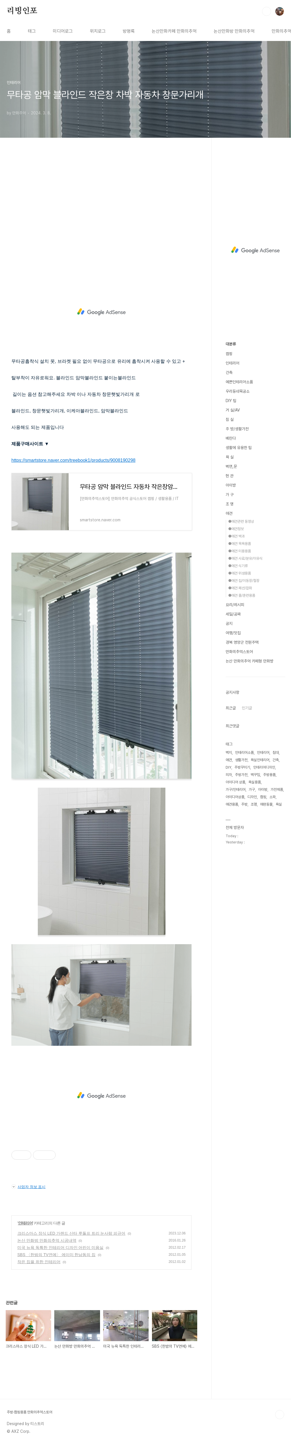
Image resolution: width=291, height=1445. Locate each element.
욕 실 (230, 457)
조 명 (230, 504)
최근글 (231, 708)
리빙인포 (22, 11)
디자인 (252, 797)
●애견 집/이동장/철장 (243, 581)
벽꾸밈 (255, 775)
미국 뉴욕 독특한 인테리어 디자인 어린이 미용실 (60, 1247)
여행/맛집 (233, 633)
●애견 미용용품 (239, 551)
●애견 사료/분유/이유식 (245, 558)
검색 (266, 11)
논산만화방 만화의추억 (234, 31)
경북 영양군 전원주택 (242, 642)
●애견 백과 (236, 536)
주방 (244, 804)
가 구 (230, 494)
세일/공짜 (233, 614)
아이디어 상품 (235, 782)
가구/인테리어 (236, 789)
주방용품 (269, 775)
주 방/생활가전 (237, 429)
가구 (252, 789)
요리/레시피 (235, 604)
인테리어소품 (244, 752)
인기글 (247, 708)
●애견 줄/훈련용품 (241, 595)
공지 (229, 623)
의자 (229, 775)
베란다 (231, 438)
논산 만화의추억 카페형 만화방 (249, 661)
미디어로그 (63, 31)
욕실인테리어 (260, 760)
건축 (229, 372)
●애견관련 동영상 (241, 521)
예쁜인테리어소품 (239, 382)
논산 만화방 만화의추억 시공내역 (46, 1240)
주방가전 (241, 775)
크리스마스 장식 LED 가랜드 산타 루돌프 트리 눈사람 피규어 (71, 1233)
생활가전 (241, 760)
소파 (272, 797)
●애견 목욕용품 (239, 544)
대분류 (231, 344)
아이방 (231, 485)
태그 (32, 31)
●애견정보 (236, 529)
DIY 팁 (231, 400)
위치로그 (98, 31)
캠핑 (229, 353)
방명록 (129, 31)
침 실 (230, 419)
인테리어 (25, 1223)
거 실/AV (233, 410)
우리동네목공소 (238, 391)
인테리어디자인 (264, 767)
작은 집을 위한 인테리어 (39, 1261)
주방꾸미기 (242, 767)
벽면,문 (231, 466)
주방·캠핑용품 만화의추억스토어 (29, 1412)
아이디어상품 (235, 797)
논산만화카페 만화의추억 (174, 31)
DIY (228, 767)
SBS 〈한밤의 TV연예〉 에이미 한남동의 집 (56, 1254)
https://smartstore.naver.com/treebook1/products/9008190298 (73, 460)
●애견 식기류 (238, 566)
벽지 (229, 752)
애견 (229, 513)
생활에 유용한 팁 (239, 447)
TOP (279, 1414)
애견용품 (232, 804)
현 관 (230, 476)
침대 (276, 752)
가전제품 (277, 789)
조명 (254, 804)
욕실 (279, 804)
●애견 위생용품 (239, 573)
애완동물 (266, 804)
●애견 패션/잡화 (240, 588)
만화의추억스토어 (239, 651)
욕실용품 (254, 782)
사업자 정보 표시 (28, 1186)
